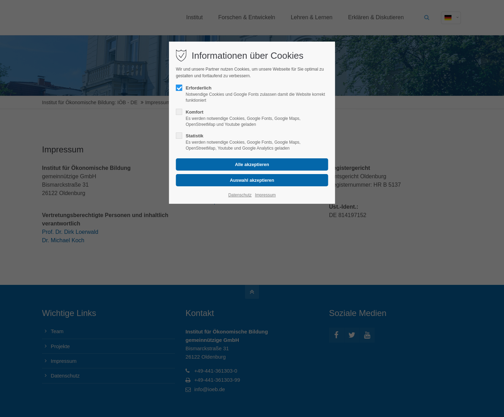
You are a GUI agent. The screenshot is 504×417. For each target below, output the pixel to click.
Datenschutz (240, 195)
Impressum (265, 195)
